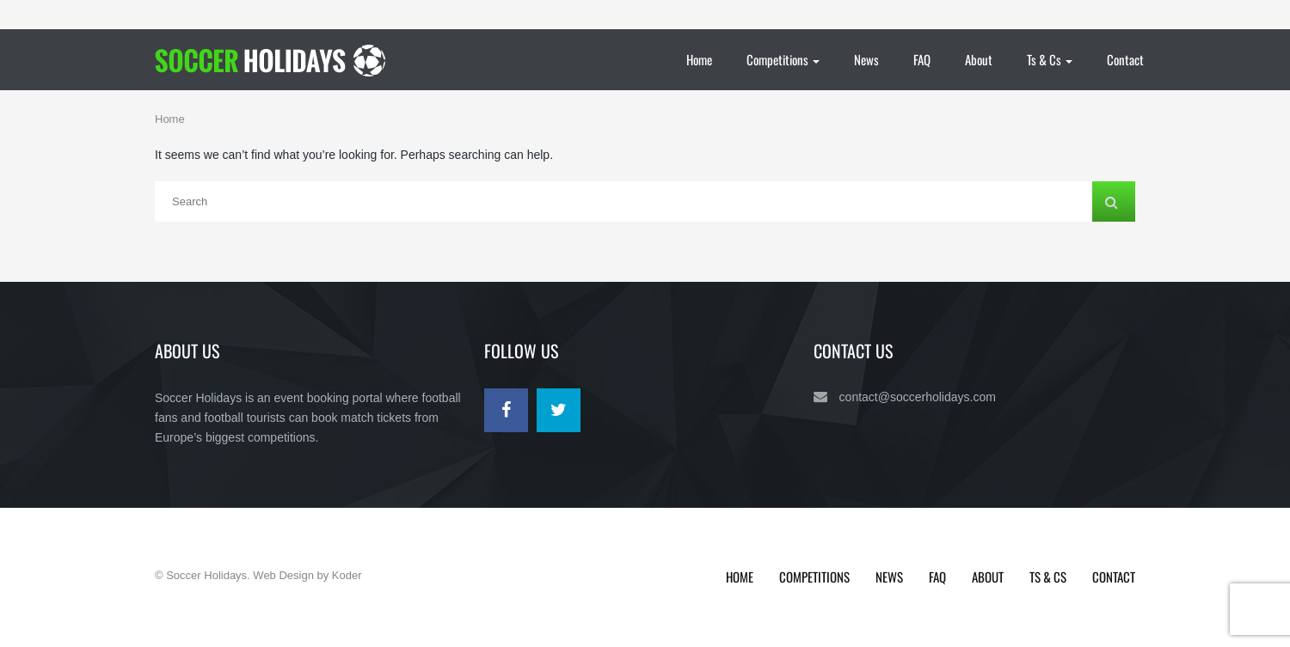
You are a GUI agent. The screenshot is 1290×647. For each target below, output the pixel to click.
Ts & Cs (1049, 59)
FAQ (922, 59)
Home (699, 59)
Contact (1125, 59)
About (978, 59)
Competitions (783, 59)
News (866, 59)
